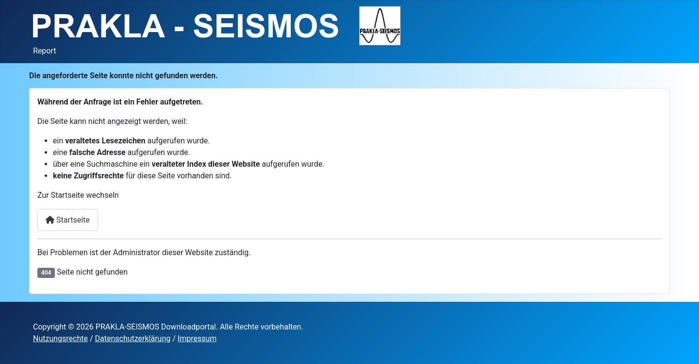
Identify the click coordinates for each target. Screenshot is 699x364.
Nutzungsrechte (60, 338)
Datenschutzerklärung (133, 338)
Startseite (68, 220)
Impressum (197, 338)
